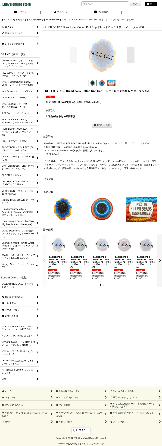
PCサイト (83, 430)
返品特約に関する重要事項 (60, 116)
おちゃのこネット (75, 444)
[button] (142, 12)
